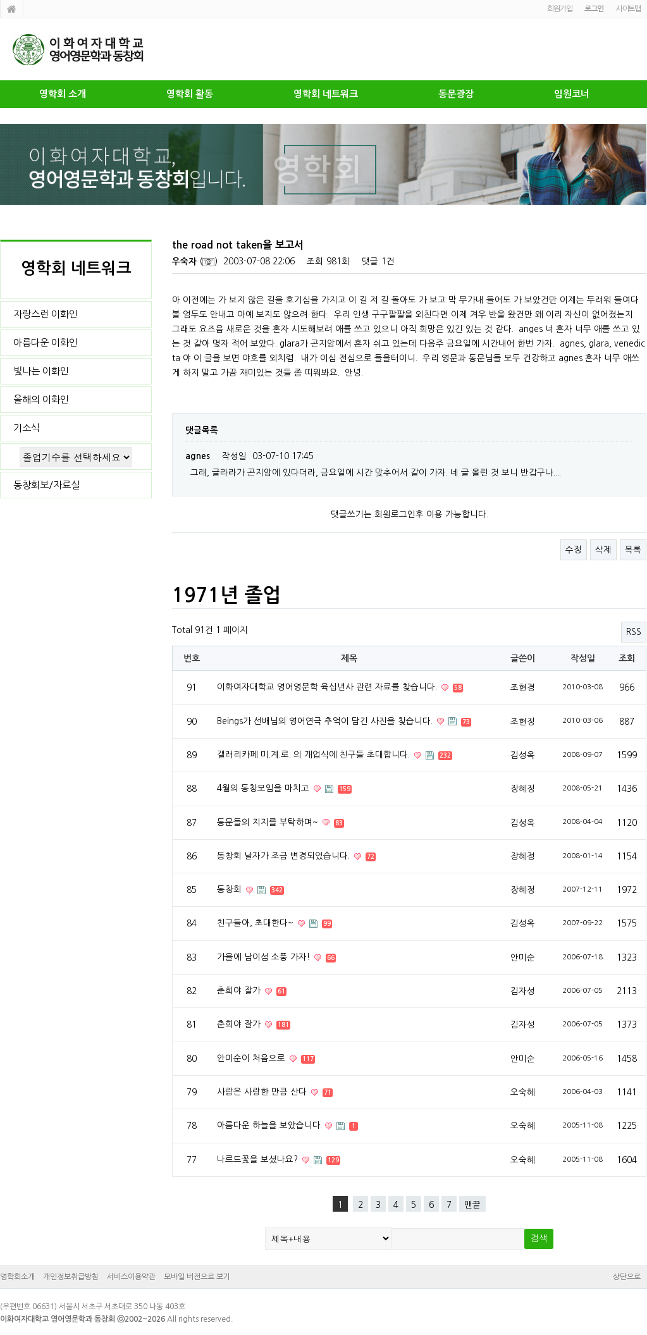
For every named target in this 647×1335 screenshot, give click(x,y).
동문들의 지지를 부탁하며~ (269, 822)
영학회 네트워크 (325, 94)
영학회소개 (17, 1277)
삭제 (603, 549)
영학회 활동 (189, 94)
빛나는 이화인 (41, 371)
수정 (573, 549)
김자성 (522, 991)
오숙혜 (522, 1092)
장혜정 (522, 788)
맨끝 (472, 1204)
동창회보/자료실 (46, 484)
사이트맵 (628, 9)
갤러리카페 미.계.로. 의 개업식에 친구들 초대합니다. (314, 754)
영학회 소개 (62, 94)
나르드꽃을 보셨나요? (258, 1159)
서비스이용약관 (131, 1277)
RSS (633, 631)
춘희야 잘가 (240, 990)
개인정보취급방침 (71, 1277)
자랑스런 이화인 (45, 314)
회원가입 (559, 9)
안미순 (522, 957)
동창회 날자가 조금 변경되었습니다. (284, 855)
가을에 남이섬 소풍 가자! (264, 956)
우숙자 (184, 261)
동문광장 (456, 94)
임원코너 (571, 94)
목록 (633, 549)
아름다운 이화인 (45, 342)
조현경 (522, 687)
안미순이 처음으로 (252, 1058)
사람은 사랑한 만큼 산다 (263, 1091)
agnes (197, 456)
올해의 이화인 (41, 399)
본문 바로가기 (0, 0)
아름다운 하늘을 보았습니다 (270, 1125)
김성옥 (522, 755)
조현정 (522, 721)
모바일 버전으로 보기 (197, 1277)
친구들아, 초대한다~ (256, 922)
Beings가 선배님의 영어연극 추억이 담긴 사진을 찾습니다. (326, 721)
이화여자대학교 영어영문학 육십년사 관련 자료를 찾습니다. (328, 686)
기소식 (26, 428)
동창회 (230, 889)
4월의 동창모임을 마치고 (264, 788)
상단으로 (627, 1277)
